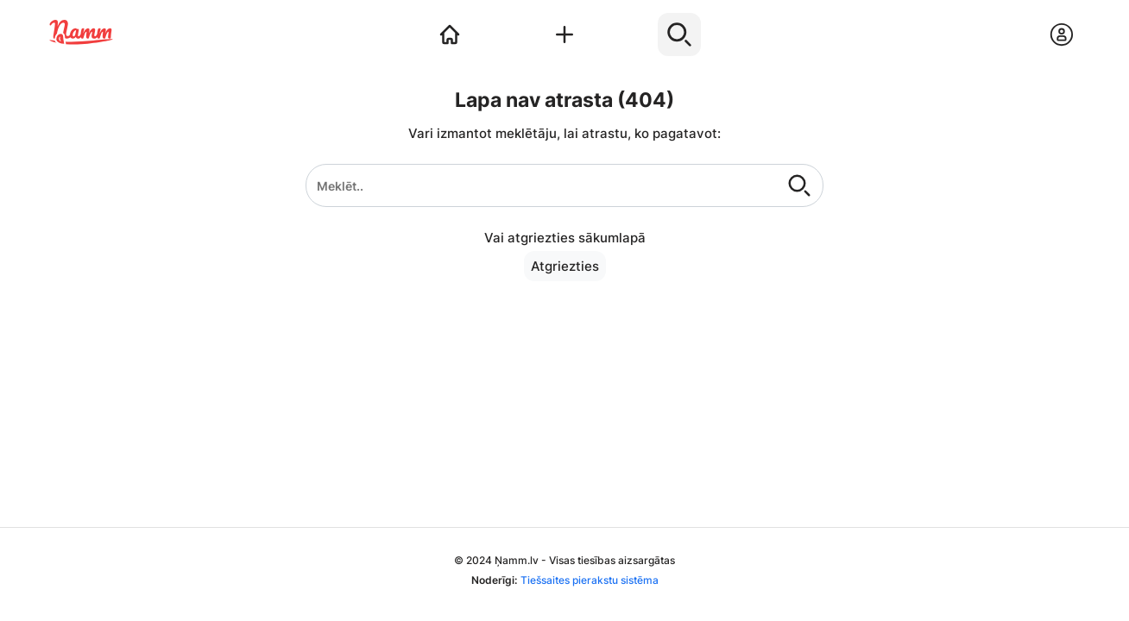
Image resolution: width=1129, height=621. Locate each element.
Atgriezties (565, 266)
